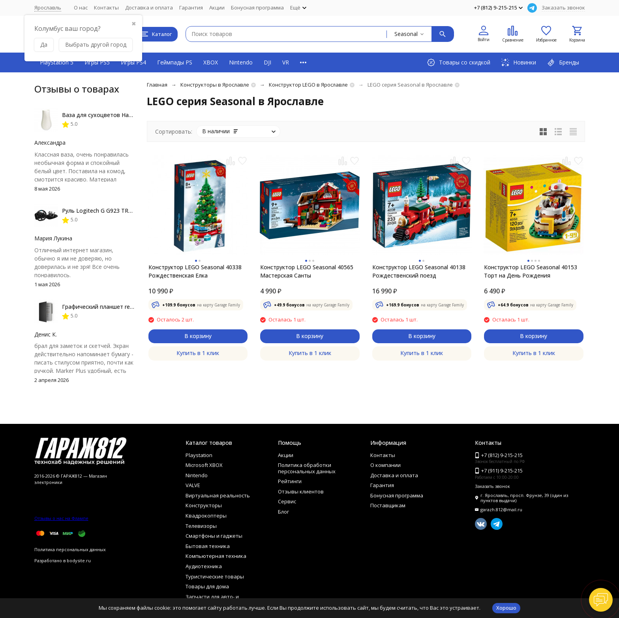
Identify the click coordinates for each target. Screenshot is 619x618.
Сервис (287, 501)
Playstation (199, 455)
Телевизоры (201, 525)
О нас (81, 7)
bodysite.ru (79, 560)
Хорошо (506, 607)
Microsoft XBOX (204, 465)
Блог (283, 511)
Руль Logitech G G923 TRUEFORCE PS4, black (121, 210)
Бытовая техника (208, 546)
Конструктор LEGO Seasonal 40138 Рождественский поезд (418, 271)
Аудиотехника (204, 566)
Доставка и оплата (149, 7)
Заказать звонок (563, 7)
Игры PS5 (97, 62)
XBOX (210, 62)
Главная (157, 84)
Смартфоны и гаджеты (214, 535)
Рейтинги (290, 481)
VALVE (193, 485)
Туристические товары (215, 576)
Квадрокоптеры (206, 515)
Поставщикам (387, 505)
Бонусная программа (257, 7)
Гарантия (191, 7)
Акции (217, 7)
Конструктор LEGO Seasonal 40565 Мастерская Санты (306, 271)
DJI (267, 62)
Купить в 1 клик (197, 353)
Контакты (106, 7)
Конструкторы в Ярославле (214, 84)
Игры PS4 (133, 62)
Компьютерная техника (216, 555)
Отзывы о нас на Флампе (61, 518)
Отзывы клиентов (301, 491)
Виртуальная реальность (218, 495)
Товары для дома (207, 586)
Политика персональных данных (70, 549)
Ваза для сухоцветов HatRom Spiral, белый (120, 115)
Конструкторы (204, 505)
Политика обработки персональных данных (307, 468)
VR (285, 62)
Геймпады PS (174, 62)
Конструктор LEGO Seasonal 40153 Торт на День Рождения (530, 271)
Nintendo (241, 62)
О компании (385, 465)
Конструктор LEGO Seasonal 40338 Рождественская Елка (195, 271)
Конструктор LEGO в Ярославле (308, 84)
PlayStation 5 (56, 62)
